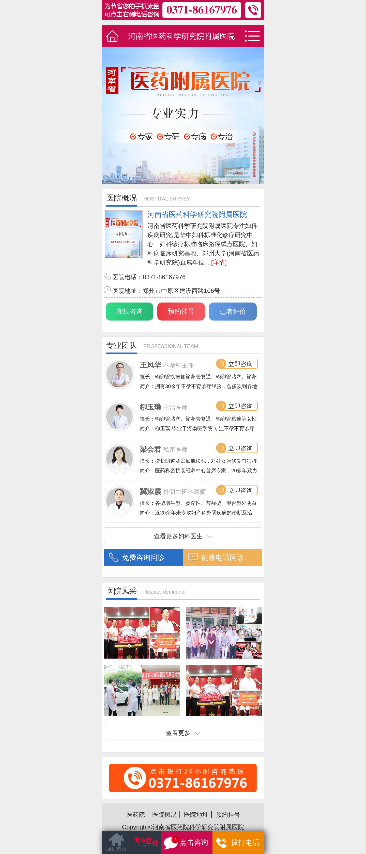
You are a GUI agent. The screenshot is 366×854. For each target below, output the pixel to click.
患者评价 (233, 311)
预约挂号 (181, 311)
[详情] (219, 262)
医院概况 (164, 814)
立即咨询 (240, 364)
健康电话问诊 (222, 557)
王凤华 (150, 365)
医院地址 (196, 814)
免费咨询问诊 (143, 557)
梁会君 (150, 449)
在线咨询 (129, 311)
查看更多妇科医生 (183, 536)
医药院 (136, 814)
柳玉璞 (150, 407)
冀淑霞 (150, 491)
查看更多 (183, 732)
